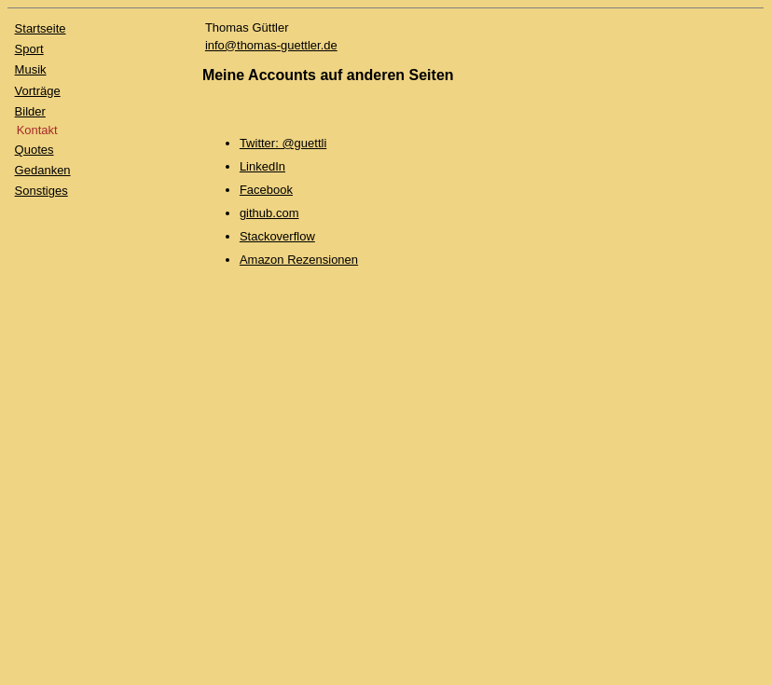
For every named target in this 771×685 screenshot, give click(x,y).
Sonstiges (41, 191)
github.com (269, 213)
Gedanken (43, 170)
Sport (29, 49)
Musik (31, 69)
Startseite (40, 28)
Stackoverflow (277, 236)
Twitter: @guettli (283, 143)
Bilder (30, 111)
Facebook (266, 190)
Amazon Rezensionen (299, 260)
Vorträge (38, 91)
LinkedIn (262, 166)
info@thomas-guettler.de (271, 45)
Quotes (34, 150)
